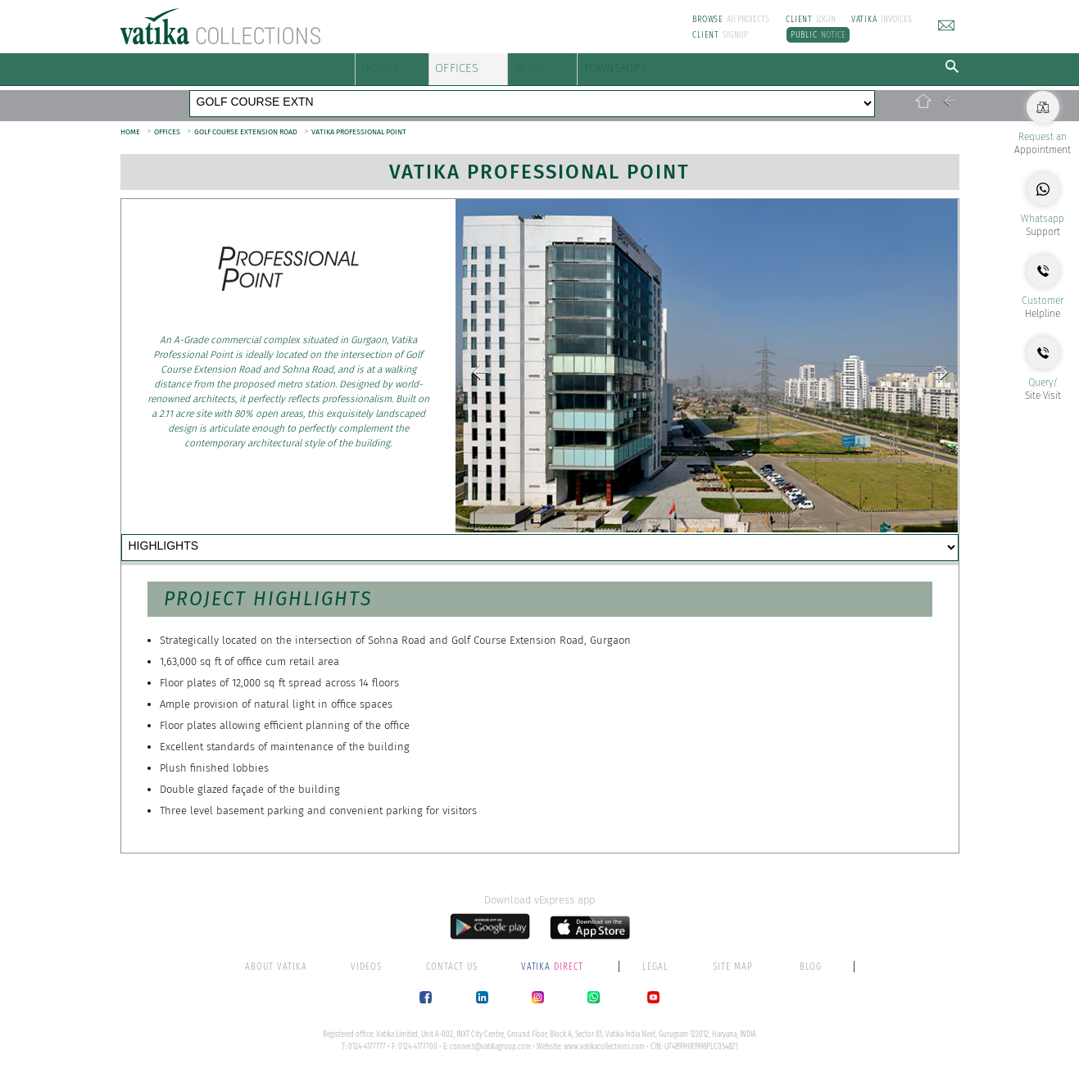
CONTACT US (192, 561)
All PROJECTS (730, 19)
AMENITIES (329, 532)
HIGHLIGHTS (191, 532)
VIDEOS (366, 965)
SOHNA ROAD (552, 93)
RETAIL (614, 65)
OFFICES (505, 65)
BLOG (811, 965)
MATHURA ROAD (702, 93)
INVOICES (881, 19)
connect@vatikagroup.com (490, 1046)
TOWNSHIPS (743, 65)
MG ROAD (225, 93)
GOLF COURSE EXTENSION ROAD (245, 115)
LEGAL (655, 965)
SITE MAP (733, 965)
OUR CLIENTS (598, 532)
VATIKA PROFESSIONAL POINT (358, 115)
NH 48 (624, 93)
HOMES (388, 65)
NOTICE (818, 34)
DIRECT (554, 965)
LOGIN (811, 19)
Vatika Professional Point (539, 154)
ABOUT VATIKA (276, 965)
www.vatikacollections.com (604, 1046)
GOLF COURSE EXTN (446, 93)
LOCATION (460, 532)
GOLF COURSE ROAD (323, 93)
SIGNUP (720, 34)
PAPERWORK (744, 532)
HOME (130, 115)
